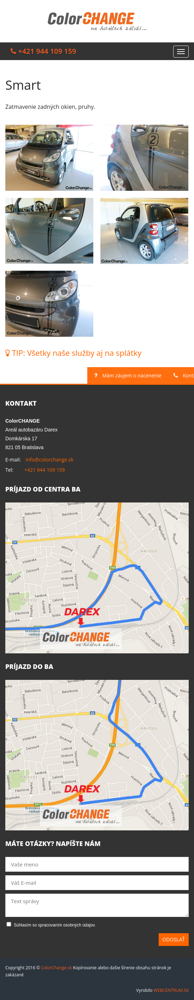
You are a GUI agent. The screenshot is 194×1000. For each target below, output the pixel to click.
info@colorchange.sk (49, 459)
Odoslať (174, 939)
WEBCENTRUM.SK (171, 990)
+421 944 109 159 (44, 469)
